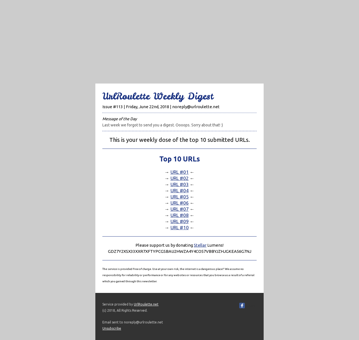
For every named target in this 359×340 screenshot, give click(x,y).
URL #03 (180, 184)
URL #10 (180, 227)
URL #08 (180, 215)
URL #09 (180, 221)
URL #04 (180, 190)
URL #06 (180, 202)
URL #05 (180, 196)
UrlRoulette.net (146, 304)
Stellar (200, 245)
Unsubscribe (111, 328)
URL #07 (180, 209)
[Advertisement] (179, 39)
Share (251, 305)
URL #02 (180, 178)
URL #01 (180, 172)
